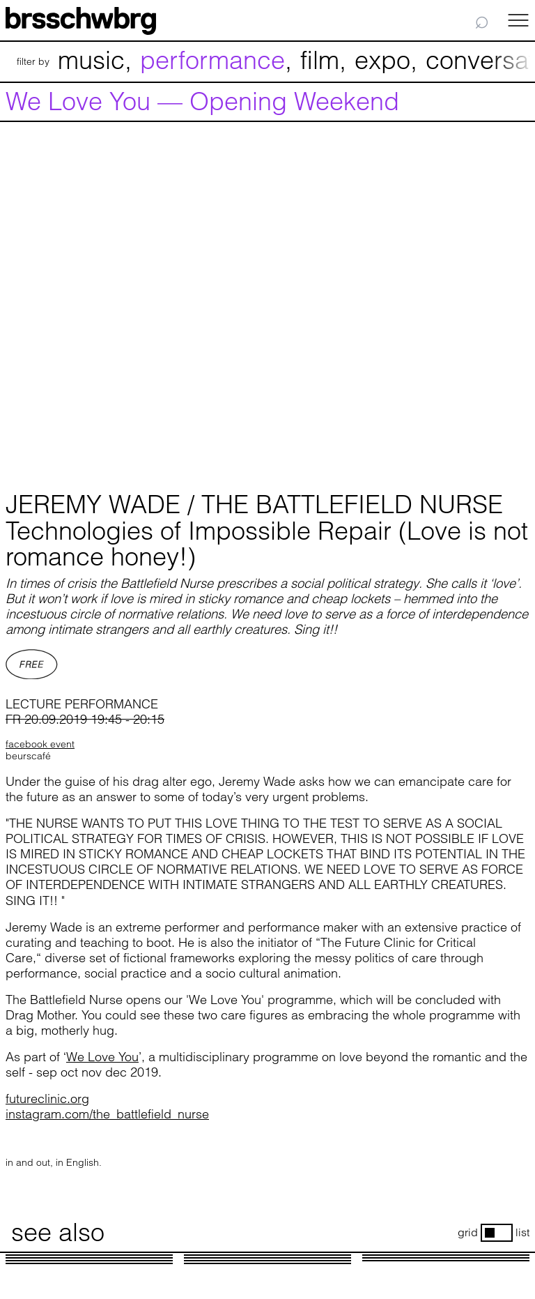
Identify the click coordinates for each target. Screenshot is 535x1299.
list (522, 1232)
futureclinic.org (47, 1099)
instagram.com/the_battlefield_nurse (107, 1114)
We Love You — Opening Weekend (202, 102)
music (91, 60)
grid (468, 1232)
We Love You (102, 1057)
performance (212, 60)
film (319, 60)
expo (382, 60)
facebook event (40, 744)
